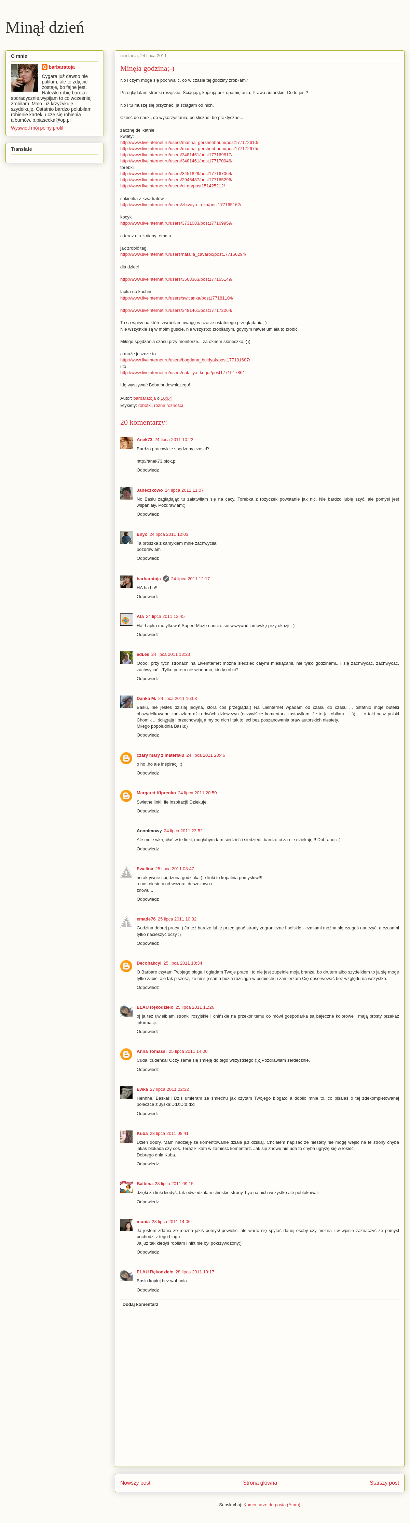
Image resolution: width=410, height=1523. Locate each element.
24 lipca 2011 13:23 (170, 654)
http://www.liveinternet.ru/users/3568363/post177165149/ (176, 279)
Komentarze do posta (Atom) (272, 1504)
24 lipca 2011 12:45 (165, 616)
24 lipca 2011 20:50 (197, 792)
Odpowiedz (148, 470)
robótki (145, 405)
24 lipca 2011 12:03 (169, 534)
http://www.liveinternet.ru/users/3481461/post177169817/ (176, 154)
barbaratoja (149, 578)
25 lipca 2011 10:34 (182, 963)
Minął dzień (44, 27)
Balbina (145, 1183)
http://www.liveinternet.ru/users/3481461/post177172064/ (176, 310)
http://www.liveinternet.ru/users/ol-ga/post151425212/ (172, 185)
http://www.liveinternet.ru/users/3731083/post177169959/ (176, 223)
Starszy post (384, 1483)
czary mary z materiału (160, 755)
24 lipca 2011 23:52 (183, 830)
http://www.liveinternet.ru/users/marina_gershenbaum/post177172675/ (189, 148)
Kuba (142, 1133)
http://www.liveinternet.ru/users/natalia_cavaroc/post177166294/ (183, 254)
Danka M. (146, 698)
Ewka (142, 1089)
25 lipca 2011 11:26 (195, 1007)
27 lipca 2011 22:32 (169, 1089)
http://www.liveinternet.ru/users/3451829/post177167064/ (176, 173)
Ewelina (145, 868)
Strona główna (260, 1483)
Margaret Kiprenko (156, 792)
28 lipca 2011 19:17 (195, 1271)
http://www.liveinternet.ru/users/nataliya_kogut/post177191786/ (182, 372)
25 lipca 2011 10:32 (177, 919)
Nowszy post (135, 1483)
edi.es (143, 654)
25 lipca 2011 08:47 (174, 868)
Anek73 (144, 439)
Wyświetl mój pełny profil (37, 128)
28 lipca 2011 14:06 (171, 1221)
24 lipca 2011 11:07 (184, 490)
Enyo (142, 534)
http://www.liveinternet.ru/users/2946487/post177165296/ (176, 179)
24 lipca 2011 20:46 (205, 755)
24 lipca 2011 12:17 (190, 578)
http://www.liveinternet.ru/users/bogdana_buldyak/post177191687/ (185, 359)
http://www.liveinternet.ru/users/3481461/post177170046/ (176, 160)
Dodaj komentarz (141, 1304)
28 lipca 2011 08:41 (169, 1133)
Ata (140, 616)
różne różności (168, 405)
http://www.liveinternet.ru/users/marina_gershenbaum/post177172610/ (189, 142)
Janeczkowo (150, 490)
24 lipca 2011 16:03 (177, 698)
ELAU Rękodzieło (155, 1007)
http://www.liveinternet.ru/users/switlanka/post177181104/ (176, 298)
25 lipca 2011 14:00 (188, 1051)
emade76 (146, 919)
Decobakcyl (149, 963)
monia (143, 1221)
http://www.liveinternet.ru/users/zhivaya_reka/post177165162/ (180, 204)
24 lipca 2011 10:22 (173, 439)
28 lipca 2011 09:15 (174, 1183)
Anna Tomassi (152, 1051)
